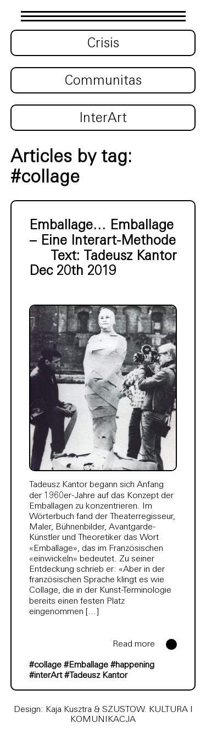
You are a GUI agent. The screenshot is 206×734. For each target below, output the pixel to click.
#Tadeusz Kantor (95, 675)
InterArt (103, 118)
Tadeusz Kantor (130, 256)
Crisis (103, 44)
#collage (45, 665)
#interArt (45, 675)
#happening (132, 665)
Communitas (103, 81)
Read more (134, 644)
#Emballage (86, 665)
